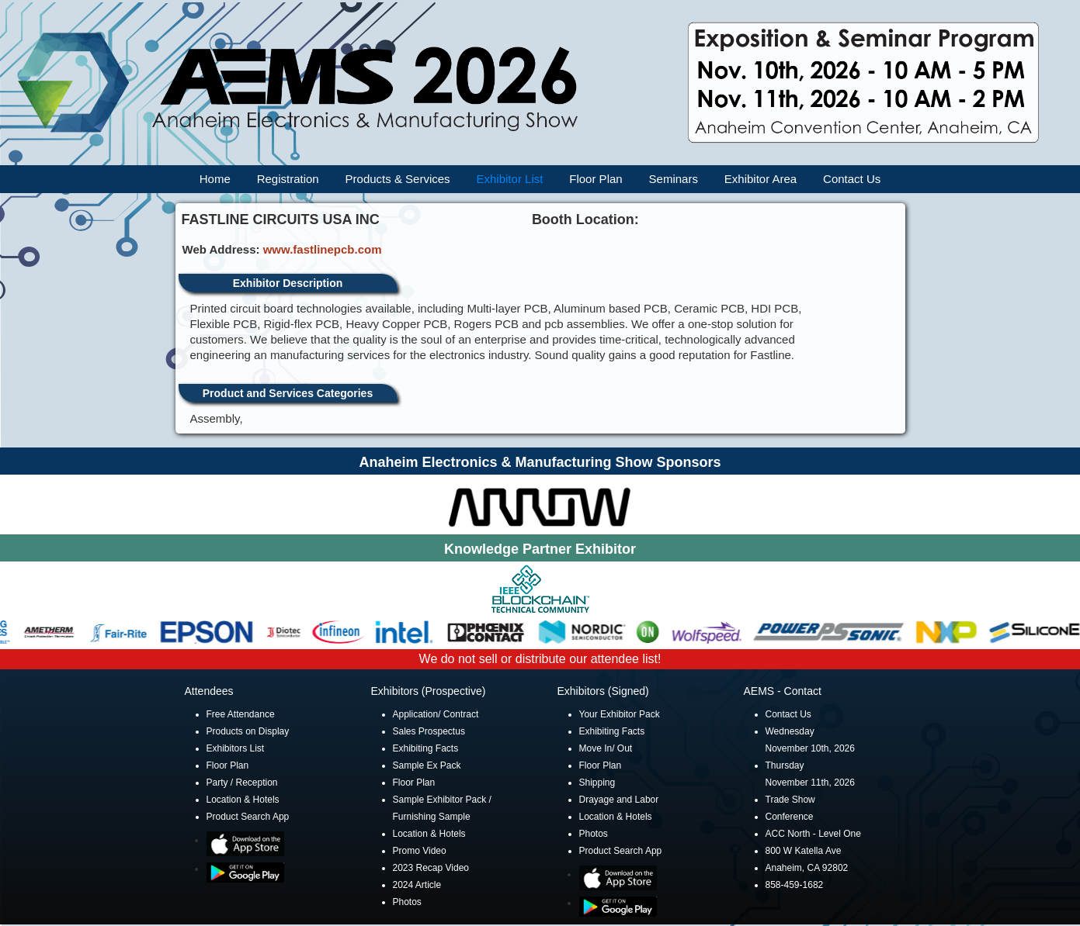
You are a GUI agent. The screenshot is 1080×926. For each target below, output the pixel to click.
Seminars (673, 178)
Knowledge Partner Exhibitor (540, 549)
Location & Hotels (243, 799)
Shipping (597, 782)
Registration (288, 178)
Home (215, 178)
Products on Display (248, 731)
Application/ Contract (436, 714)
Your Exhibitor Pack (619, 714)
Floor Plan (595, 178)
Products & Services (398, 178)
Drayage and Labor (619, 799)
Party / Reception (242, 782)
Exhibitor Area (760, 178)
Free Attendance (241, 714)
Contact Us (851, 178)
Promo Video (419, 850)
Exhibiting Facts (426, 748)
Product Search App (248, 816)
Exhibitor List (510, 178)
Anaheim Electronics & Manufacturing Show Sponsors (540, 462)
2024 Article (417, 884)
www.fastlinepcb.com (322, 249)
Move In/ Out (606, 748)
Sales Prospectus (429, 731)
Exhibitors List (236, 748)
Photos (407, 902)
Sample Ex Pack (427, 765)
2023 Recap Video (431, 867)
